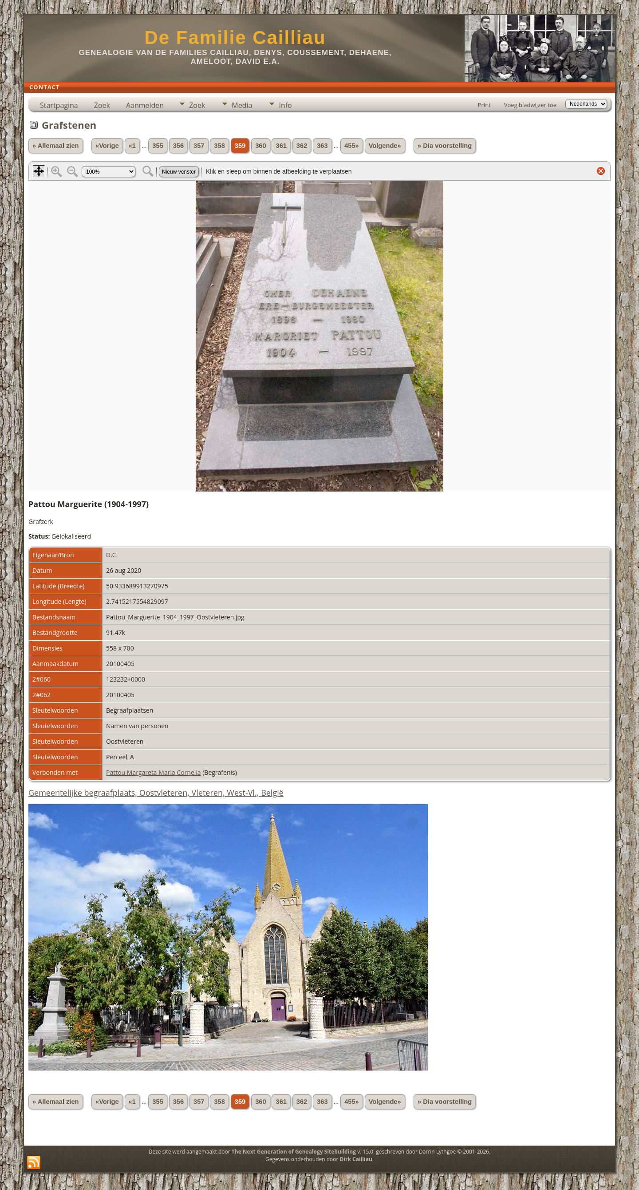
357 (198, 145)
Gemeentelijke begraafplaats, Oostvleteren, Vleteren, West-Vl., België (156, 792)
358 (219, 145)
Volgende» (385, 145)
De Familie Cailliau (235, 37)
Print (484, 105)
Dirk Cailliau (356, 1159)
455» (351, 145)
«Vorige (107, 145)
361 (281, 145)
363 (322, 145)
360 (260, 145)
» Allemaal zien (55, 145)
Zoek (102, 105)
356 (178, 145)
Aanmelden (145, 105)
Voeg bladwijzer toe (530, 105)
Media (242, 105)
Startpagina (59, 105)
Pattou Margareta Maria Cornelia (153, 772)
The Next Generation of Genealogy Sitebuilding (294, 1151)
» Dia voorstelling (445, 145)
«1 (132, 145)
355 (157, 145)
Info (285, 105)
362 (301, 145)
